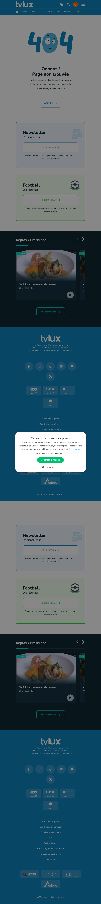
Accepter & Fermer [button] (50, 460)
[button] (50, 454)
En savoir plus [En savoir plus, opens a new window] (75, 449)
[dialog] (50, 452)
